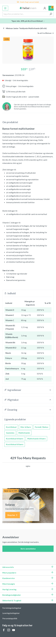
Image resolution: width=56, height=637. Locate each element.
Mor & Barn (26, 427)
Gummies (10, 433)
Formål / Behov (41, 427)
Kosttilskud (11, 427)
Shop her (12, 515)
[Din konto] (44, 8)
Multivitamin (24, 433)
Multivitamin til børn (36, 438)
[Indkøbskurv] (51, 8)
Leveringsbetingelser (11, 613)
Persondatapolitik (9, 618)
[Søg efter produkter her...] (25, 14)
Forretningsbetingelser (11, 608)
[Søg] (51, 14)
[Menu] (5, 8)
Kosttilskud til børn (14, 438)
